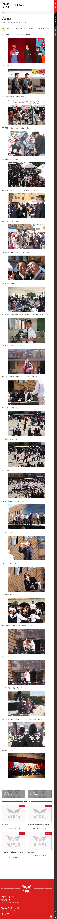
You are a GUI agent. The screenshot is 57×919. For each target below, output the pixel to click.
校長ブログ (23, 22)
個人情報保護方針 (12, 917)
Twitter (55, 914)
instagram (55, 912)
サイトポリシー (4, 917)
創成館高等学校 (27, 889)
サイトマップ (20, 917)
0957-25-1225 (11, 908)
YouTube (55, 917)
